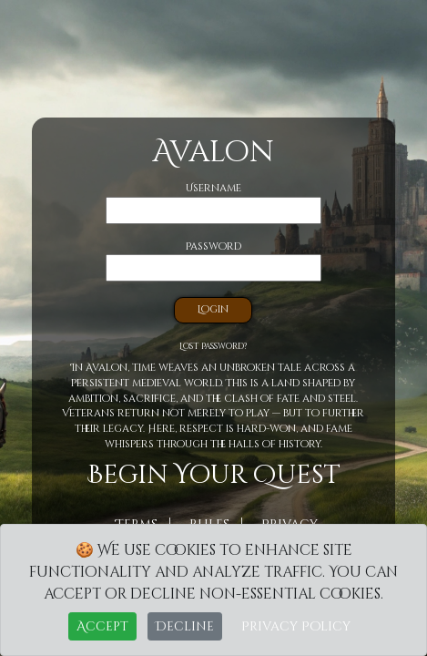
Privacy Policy (296, 626)
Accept (102, 626)
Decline (185, 626)
